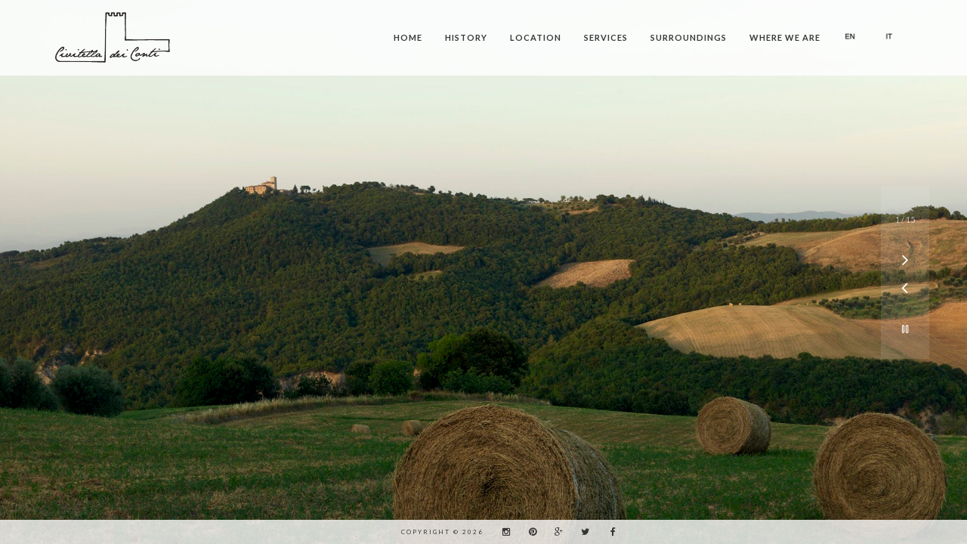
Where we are (784, 37)
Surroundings (688, 37)
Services (606, 37)
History (466, 37)
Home (408, 37)
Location (535, 37)
